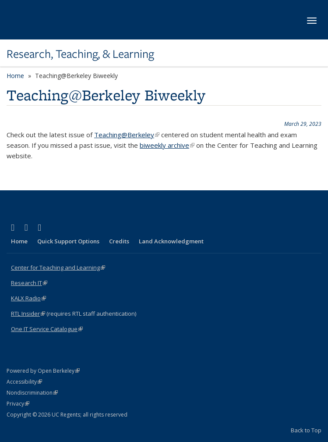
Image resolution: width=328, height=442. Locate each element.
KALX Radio (28, 298)
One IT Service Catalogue (47, 329)
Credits (119, 241)
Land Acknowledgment (171, 241)
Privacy (18, 403)
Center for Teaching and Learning (58, 267)
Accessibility (24, 381)
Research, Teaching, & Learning (80, 54)
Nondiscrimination (32, 392)
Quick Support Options (68, 241)
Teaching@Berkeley (126, 134)
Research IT (29, 283)
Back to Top (306, 430)
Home (15, 75)
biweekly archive (167, 145)
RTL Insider (28, 313)
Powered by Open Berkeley (43, 370)
